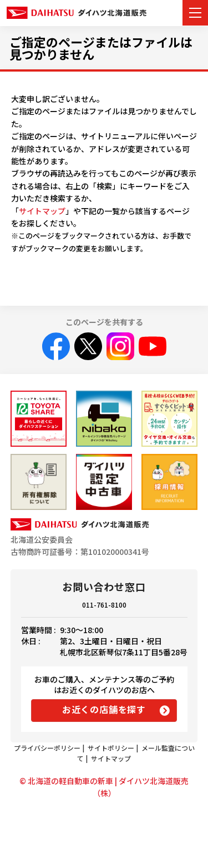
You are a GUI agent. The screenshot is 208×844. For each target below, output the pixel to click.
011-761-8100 (104, 604)
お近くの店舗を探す (104, 709)
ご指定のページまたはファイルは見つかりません (100, 48)
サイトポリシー (111, 747)
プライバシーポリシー (47, 747)
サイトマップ (42, 210)
